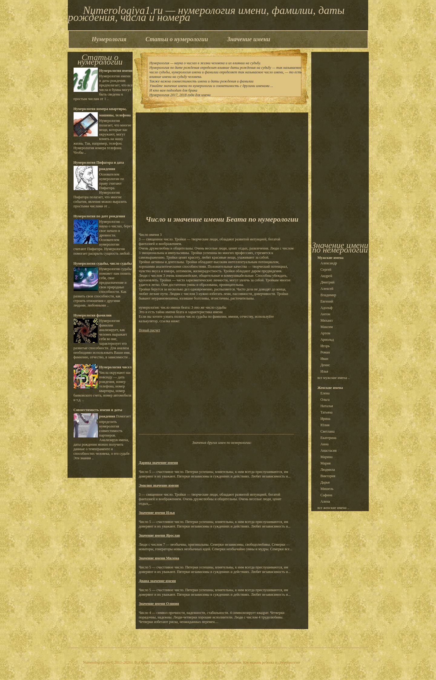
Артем (325, 333)
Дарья (325, 482)
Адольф (326, 308)
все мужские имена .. (333, 378)
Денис (325, 365)
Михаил (326, 320)
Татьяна (326, 412)
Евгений (326, 301)
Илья (324, 371)
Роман (325, 352)
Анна (324, 444)
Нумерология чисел (115, 367)
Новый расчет (149, 330)
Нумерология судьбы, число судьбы (103, 263)
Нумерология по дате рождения (99, 216)
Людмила (327, 469)
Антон (325, 314)
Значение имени (248, 39)
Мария (325, 463)
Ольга (324, 399)
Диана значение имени (157, 581)
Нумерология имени (116, 71)
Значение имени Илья (157, 513)
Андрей (326, 276)
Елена (324, 393)
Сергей (325, 269)
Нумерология (109, 39)
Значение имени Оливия (159, 603)
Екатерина (328, 438)
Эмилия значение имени (159, 485)
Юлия (324, 425)
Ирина (325, 419)
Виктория (327, 476)
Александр (328, 263)
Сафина (326, 495)
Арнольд (327, 339)
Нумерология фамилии (93, 315)
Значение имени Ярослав (159, 535)
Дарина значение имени (158, 463)
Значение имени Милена (159, 558)
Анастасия (328, 450)
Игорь (325, 346)
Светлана (327, 431)
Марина (326, 457)
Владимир (328, 295)
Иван (324, 359)
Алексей (326, 288)
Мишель (326, 489)
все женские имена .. (333, 508)
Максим (326, 327)
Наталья (326, 406)
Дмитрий (327, 282)
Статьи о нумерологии (177, 39)
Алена (325, 501)
